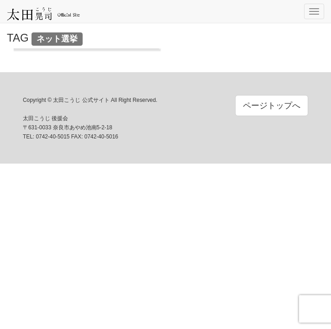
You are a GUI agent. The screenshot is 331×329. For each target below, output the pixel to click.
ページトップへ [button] (271, 105)
